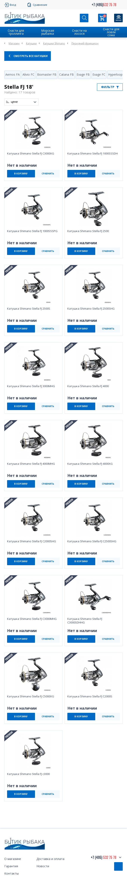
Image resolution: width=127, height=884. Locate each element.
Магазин (14, 43)
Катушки (31, 43)
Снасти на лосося (79, 32)
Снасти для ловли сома (111, 32)
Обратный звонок (118, 866)
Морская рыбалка (47, 32)
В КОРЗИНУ (21, 173)
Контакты (11, 873)
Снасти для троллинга (16, 32)
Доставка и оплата (50, 859)
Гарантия (11, 866)
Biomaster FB (46, 74)
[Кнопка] (118, 18)
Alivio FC (28, 74)
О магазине (12, 859)
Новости (42, 866)
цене (14, 101)
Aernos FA (12, 74)
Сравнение (40, 5)
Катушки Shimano (54, 43)
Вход (13, 5)
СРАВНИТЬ (48, 173)
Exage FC (98, 74)
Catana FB (66, 74)
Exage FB (83, 74)
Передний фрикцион (84, 43)
